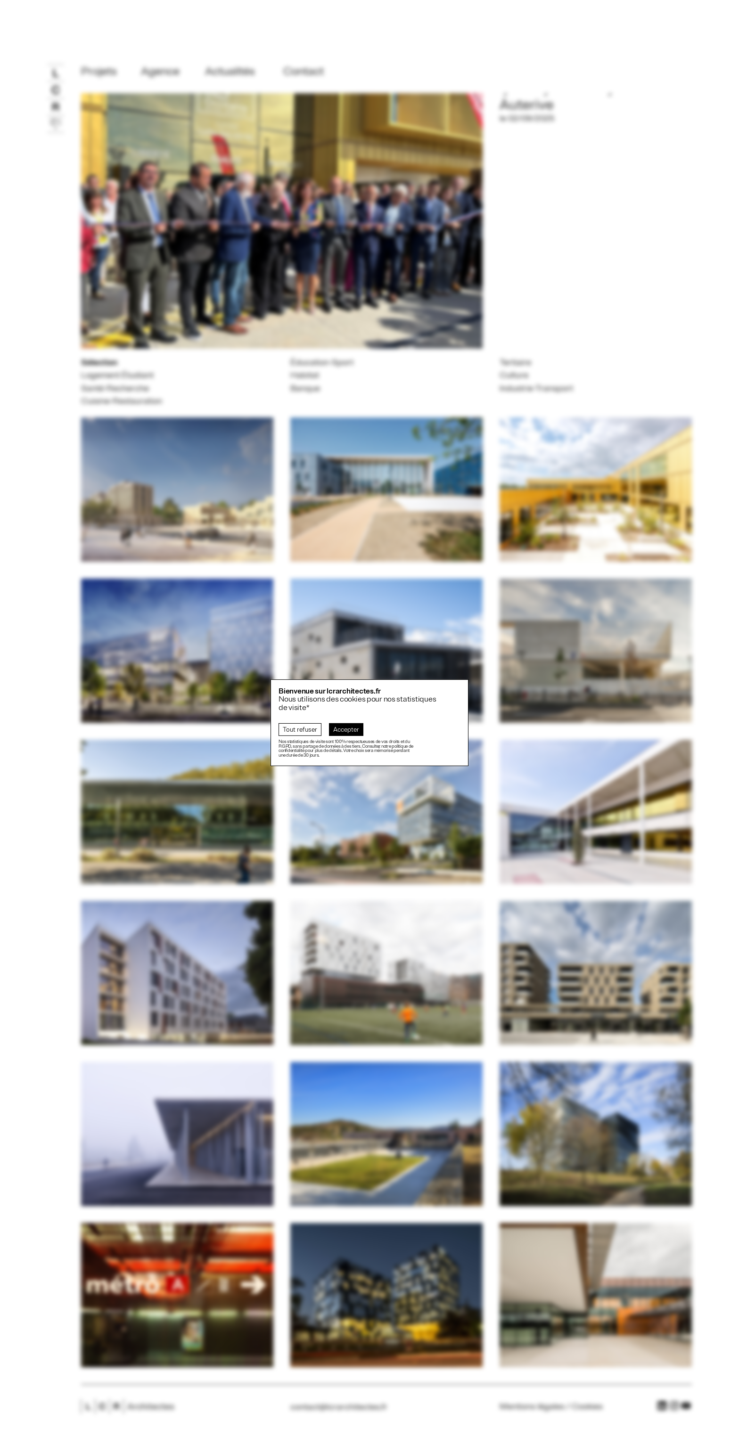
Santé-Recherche (115, 388)
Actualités (230, 71)
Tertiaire (515, 362)
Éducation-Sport (321, 362)
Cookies (587, 1406)
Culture (514, 375)
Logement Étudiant (117, 375)
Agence (160, 71)
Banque (305, 388)
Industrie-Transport (536, 388)
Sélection (99, 362)
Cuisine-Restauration (121, 401)
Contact (303, 71)
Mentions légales (532, 1406)
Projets (99, 71)
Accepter (346, 730)
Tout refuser (300, 730)
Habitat (304, 375)
